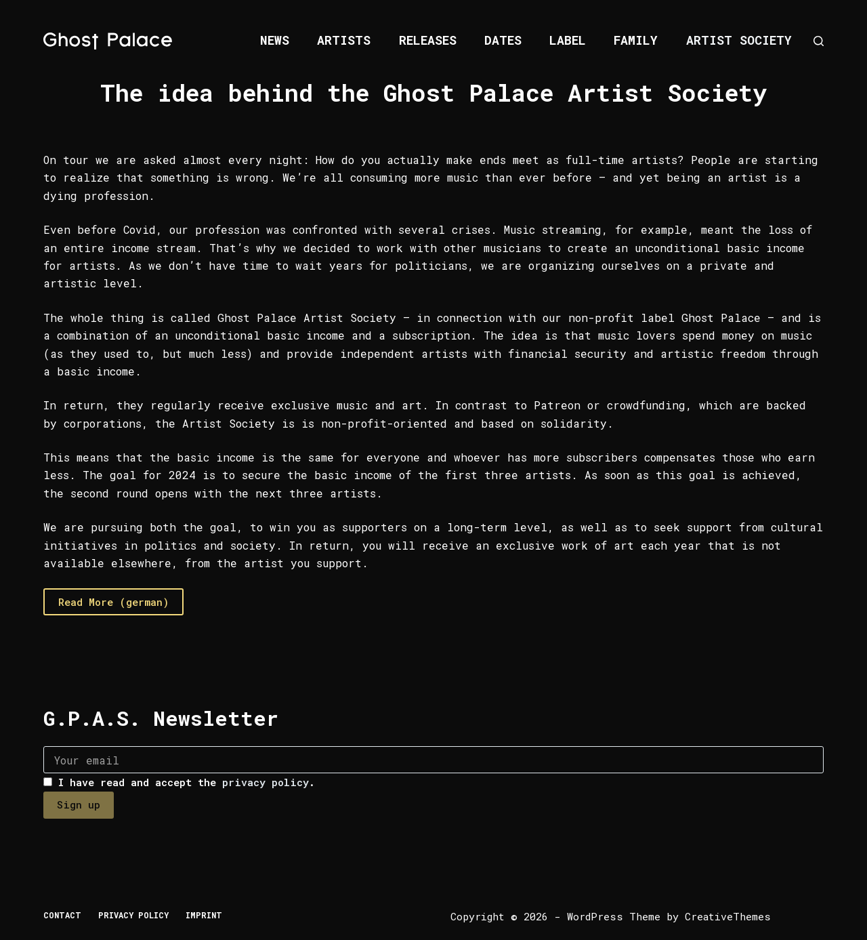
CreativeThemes (728, 916)
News (274, 40)
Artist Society (739, 40)
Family (636, 40)
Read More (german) (113, 602)
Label (567, 40)
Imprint (204, 915)
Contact (62, 915)
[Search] (818, 41)
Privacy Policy (133, 915)
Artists (344, 40)
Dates (503, 40)
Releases (428, 40)
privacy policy (265, 782)
